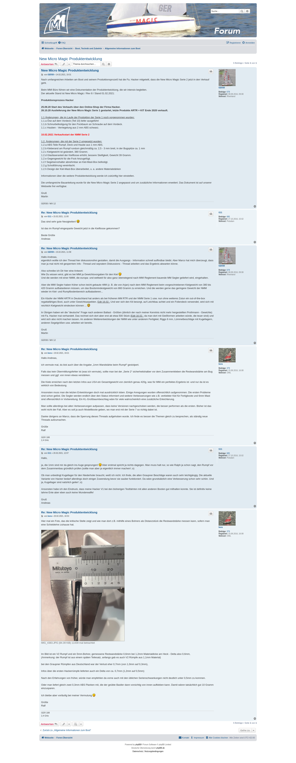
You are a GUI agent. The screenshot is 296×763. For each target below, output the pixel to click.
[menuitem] (62, 42)
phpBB (138, 745)
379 (228, 368)
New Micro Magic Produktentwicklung (70, 59)
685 (228, 217)
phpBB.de (160, 748)
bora (221, 364)
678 (228, 92)
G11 (220, 212)
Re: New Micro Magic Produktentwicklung (69, 212)
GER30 (222, 88)
